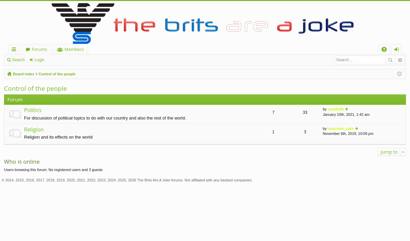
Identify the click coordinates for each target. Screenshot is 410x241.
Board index (23, 74)
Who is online (22, 161)
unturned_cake (341, 129)
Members (74, 49)
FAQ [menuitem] (386, 50)
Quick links (15, 50)
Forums (39, 49)
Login (39, 60)
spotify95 (336, 109)
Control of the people (57, 74)
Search (18, 60)
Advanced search (399, 60)
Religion (34, 130)
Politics (32, 110)
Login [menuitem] (398, 50)
